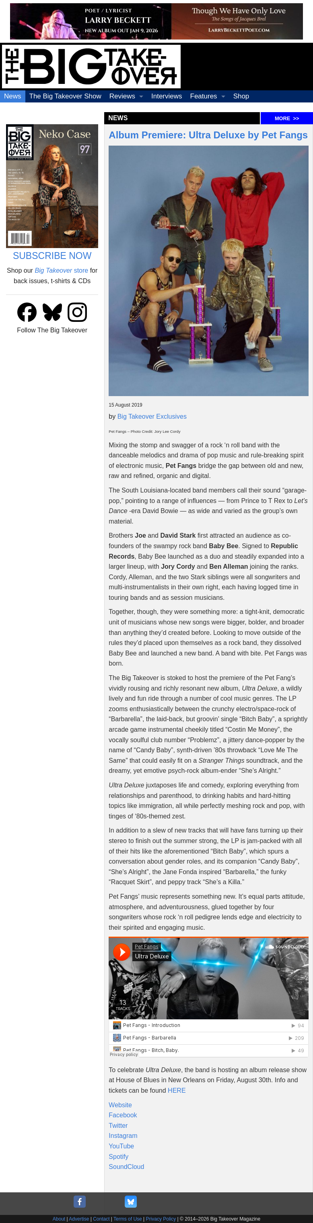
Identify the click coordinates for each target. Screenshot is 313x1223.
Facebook (123, 1115)
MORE (287, 118)
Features (203, 96)
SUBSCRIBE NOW (52, 255)
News (12, 96)
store (61, 270)
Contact (101, 1219)
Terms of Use (127, 1219)
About (59, 1219)
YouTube (121, 1146)
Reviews (122, 96)
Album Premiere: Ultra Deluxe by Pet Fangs (208, 134)
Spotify (118, 1156)
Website (120, 1105)
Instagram (123, 1135)
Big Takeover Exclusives (152, 416)
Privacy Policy (161, 1219)
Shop (241, 96)
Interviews (166, 96)
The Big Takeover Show (65, 96)
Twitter (118, 1125)
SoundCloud (126, 1166)
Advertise (79, 1219)
